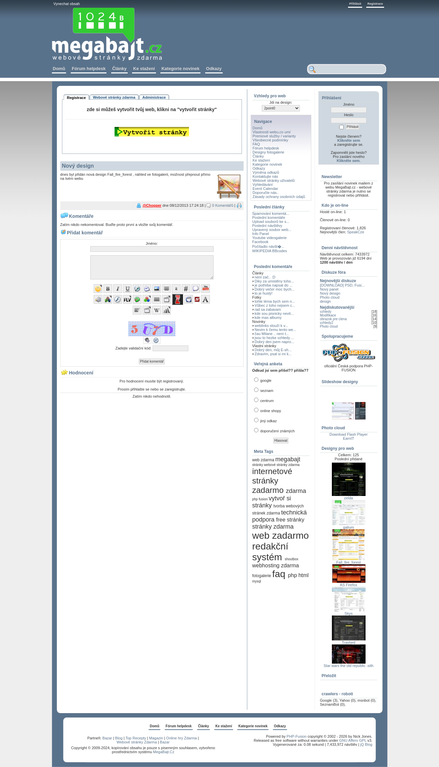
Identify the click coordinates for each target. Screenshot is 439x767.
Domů (257, 128)
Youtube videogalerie (269, 238)
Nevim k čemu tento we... (275, 330)
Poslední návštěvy (267, 226)
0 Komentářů (222, 205)
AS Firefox (348, 585)
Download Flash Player (349, 434)
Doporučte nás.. (266, 193)
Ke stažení (261, 160)
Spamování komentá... (270, 213)
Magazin (156, 738)
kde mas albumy (268, 317)
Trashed (348, 642)
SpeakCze (355, 232)
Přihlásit (355, 3)
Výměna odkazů (266, 172)
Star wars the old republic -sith (349, 666)
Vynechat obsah (67, 4)
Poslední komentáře (268, 217)
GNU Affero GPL (353, 740)
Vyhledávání (263, 184)
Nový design (330, 293)
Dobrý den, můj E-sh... (273, 350)
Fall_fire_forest (348, 562)
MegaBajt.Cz (163, 752)
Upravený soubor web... (271, 230)
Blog (119, 738)
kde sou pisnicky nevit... (274, 313)
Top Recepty (135, 738)
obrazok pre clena (333, 319)
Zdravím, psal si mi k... (273, 354)
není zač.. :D (265, 277)
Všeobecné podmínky (270, 140)
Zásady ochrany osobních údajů (279, 197)
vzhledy (326, 311)
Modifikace (328, 315)
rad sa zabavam (268, 309)
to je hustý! (264, 293)
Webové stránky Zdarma (137, 742)
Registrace (375, 3)
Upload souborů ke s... (270, 222)
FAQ (256, 144)
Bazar (107, 738)
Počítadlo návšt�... (268, 246)
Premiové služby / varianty (274, 136)
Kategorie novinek (267, 164)
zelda (348, 498)
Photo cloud (330, 297)
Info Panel (260, 234)
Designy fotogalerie (268, 152)
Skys (349, 613)
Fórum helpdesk (266, 148)
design (325, 301)
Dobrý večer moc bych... (275, 289)
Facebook (260, 242)
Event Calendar (265, 189)
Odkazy (259, 168)
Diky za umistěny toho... (274, 281)
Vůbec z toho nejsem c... (275, 305)
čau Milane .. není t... (272, 334)
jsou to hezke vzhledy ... (274, 338)
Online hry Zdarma (182, 738)
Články (258, 156)
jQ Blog (366, 744)
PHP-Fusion (297, 736)
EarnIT (348, 438)
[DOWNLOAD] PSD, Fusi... (342, 285)
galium (348, 527)
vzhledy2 (326, 323)
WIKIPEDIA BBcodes (269, 251)
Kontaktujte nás (265, 176)
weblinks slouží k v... (271, 326)
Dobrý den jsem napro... (274, 342)
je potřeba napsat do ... (274, 285)
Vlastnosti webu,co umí (272, 132)
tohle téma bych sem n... (275, 301)
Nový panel (329, 289)
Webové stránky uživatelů (274, 180)
